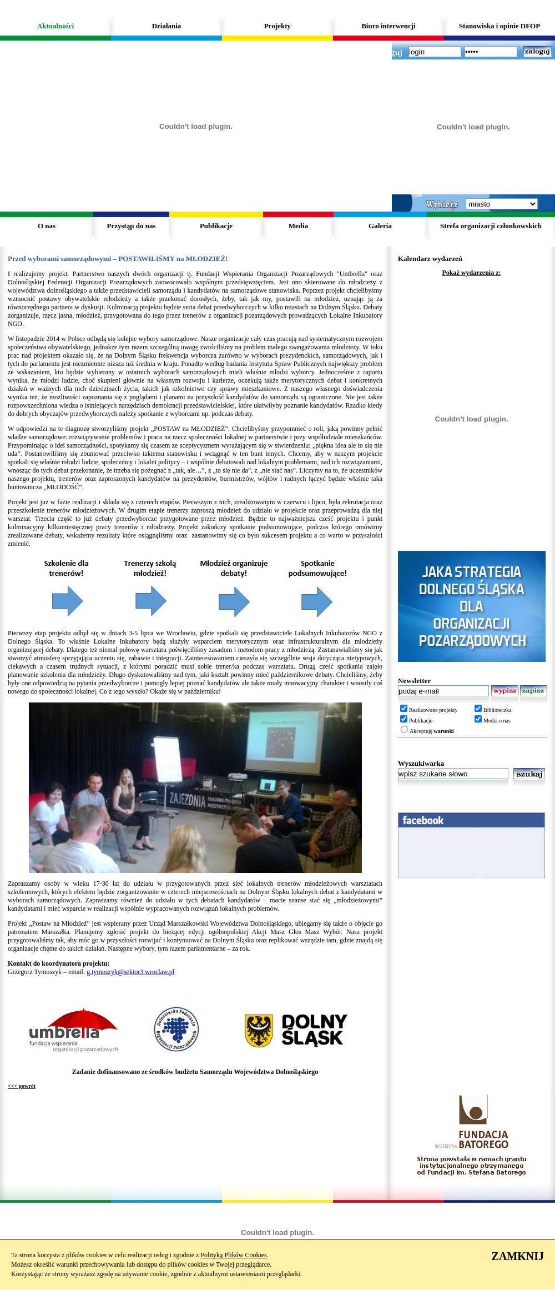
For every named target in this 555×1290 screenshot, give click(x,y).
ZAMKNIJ (518, 1256)
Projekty (277, 26)
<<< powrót (22, 1086)
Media (298, 226)
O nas (47, 226)
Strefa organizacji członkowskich (491, 226)
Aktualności (55, 26)
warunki (444, 731)
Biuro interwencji (388, 26)
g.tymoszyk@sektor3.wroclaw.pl (130, 972)
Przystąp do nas (131, 226)
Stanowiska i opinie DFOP (499, 26)
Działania (166, 26)
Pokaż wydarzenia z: (471, 273)
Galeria (380, 226)
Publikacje (216, 226)
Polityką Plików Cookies (233, 1255)
